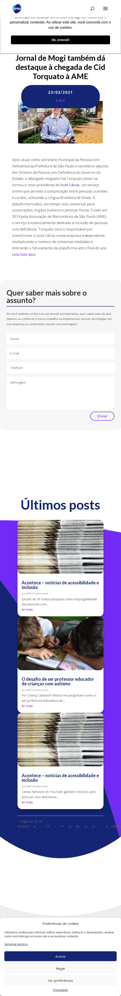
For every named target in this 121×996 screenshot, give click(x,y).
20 (70, 826)
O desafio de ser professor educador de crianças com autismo (58, 681)
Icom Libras (69, 185)
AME (60, 100)
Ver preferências (60, 980)
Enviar (102, 416)
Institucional (40, 593)
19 (62, 826)
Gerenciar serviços (16, 944)
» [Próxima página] (106, 826)
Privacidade (60, 990)
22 (85, 826)
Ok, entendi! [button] (60, 40)
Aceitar (60, 956)
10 (47, 826)
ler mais (27, 609)
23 (93, 826)
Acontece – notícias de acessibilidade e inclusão (60, 585)
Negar (60, 968)
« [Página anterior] (34, 826)
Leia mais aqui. (24, 254)
